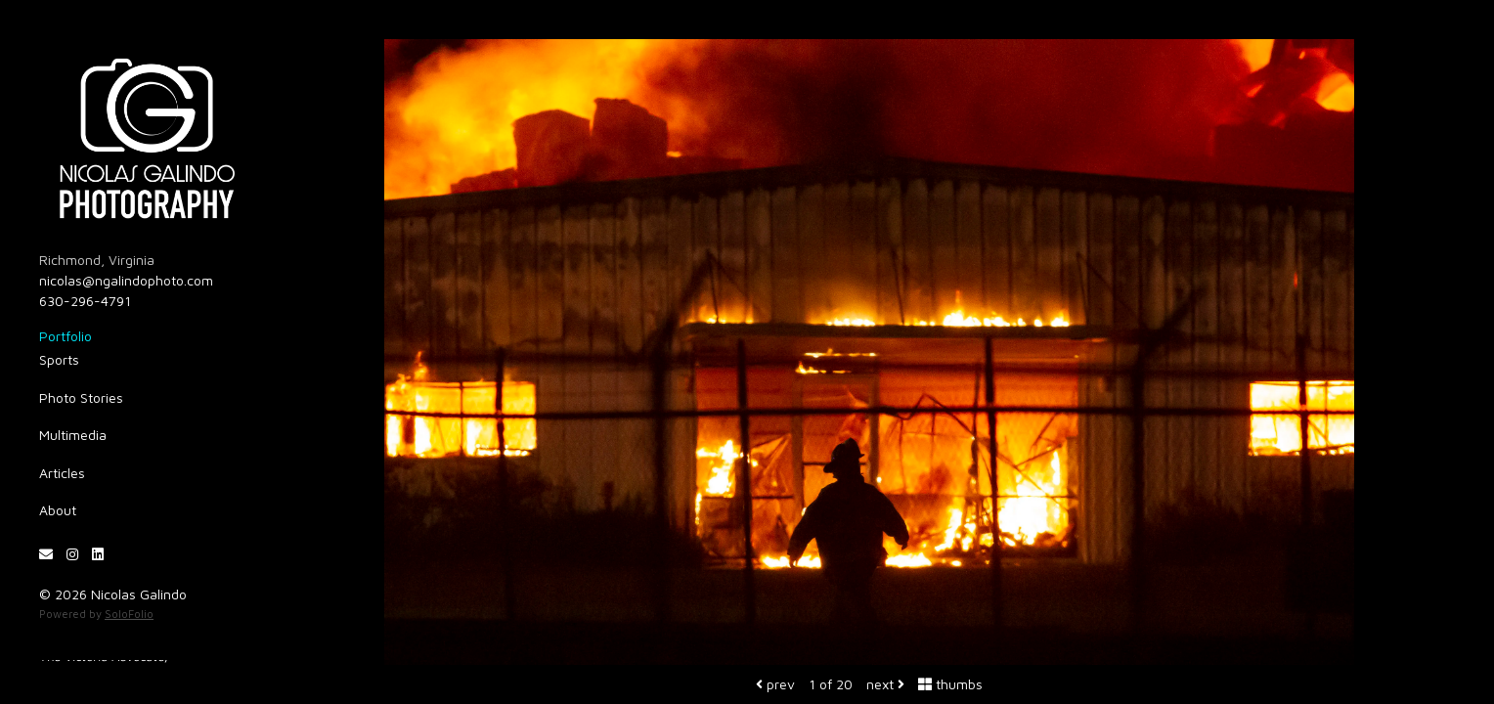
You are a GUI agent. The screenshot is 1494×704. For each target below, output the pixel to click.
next (885, 684)
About (57, 510)
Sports (59, 359)
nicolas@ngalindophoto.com (126, 280)
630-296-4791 (85, 300)
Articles (62, 472)
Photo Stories (81, 397)
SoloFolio (129, 613)
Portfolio (65, 336)
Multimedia (73, 434)
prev (775, 684)
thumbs (950, 684)
